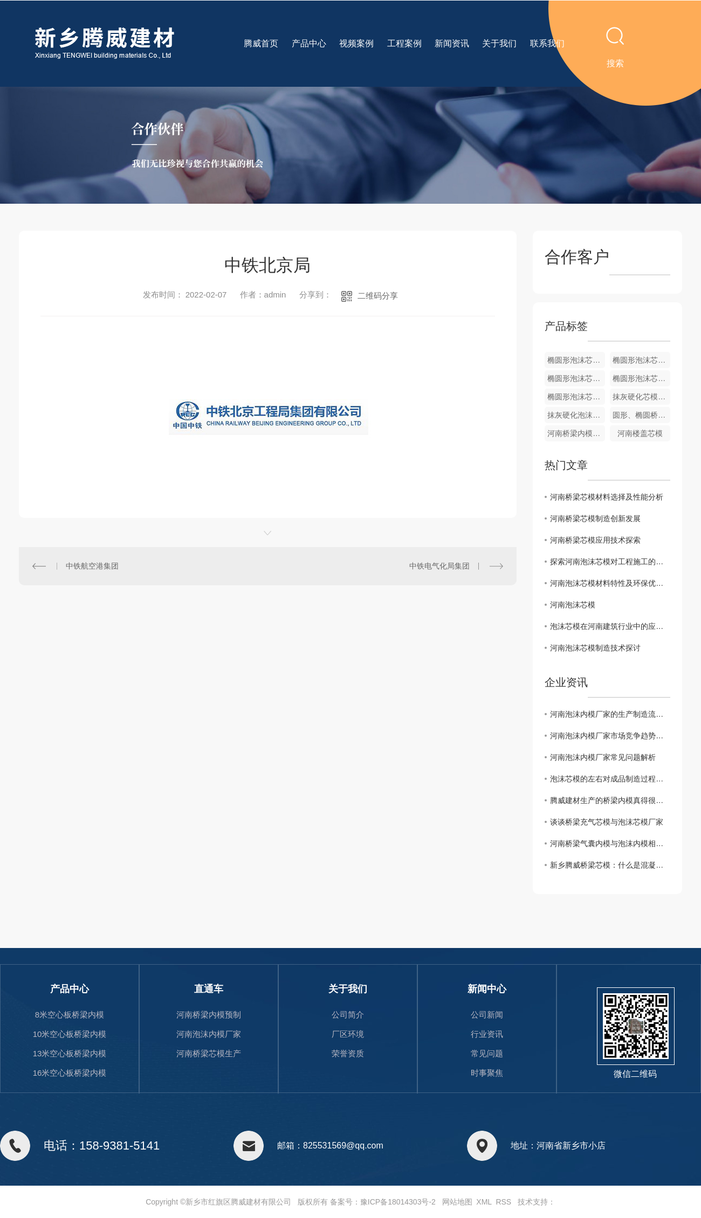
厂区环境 (348, 1034)
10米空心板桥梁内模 (70, 1034)
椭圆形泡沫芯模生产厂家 (576, 378)
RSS (503, 1202)
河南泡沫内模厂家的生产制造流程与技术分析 (610, 714)
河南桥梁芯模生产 (208, 1053)
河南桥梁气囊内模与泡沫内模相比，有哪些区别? (610, 843)
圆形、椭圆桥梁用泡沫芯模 (641, 415)
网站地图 (457, 1202)
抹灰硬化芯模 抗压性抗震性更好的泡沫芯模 (641, 396)
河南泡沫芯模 (572, 604)
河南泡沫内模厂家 (208, 1034)
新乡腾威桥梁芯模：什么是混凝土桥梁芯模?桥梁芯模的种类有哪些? (610, 865)
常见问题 (487, 1053)
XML (483, 1202)
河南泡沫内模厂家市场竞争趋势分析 (610, 735)
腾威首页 (261, 43)
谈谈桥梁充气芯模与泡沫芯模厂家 (606, 822)
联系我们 (547, 43)
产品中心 (309, 43)
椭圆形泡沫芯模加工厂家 (641, 360)
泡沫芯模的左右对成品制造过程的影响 (610, 778)
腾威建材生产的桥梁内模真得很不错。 (610, 800)
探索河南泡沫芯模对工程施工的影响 (610, 561)
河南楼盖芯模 (640, 433)
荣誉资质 (348, 1053)
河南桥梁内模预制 (208, 1014)
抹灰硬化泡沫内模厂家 (576, 415)
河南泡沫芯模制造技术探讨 (595, 647)
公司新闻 (487, 1014)
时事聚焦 (487, 1072)
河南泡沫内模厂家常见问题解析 (603, 757)
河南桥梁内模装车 (576, 433)
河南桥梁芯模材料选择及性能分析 (606, 497)
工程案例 (404, 43)
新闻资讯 (452, 43)
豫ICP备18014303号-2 (398, 1202)
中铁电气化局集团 (439, 566)
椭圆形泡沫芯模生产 (641, 378)
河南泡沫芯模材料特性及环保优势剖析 (610, 583)
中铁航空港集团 (92, 566)
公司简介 (348, 1014)
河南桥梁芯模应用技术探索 (595, 540)
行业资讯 (487, 1034)
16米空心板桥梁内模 (70, 1072)
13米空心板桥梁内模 (70, 1053)
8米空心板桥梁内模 (69, 1014)
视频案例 (356, 43)
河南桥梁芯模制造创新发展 (595, 518)
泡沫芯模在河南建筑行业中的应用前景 (610, 626)
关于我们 (499, 43)
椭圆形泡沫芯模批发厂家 (576, 360)
